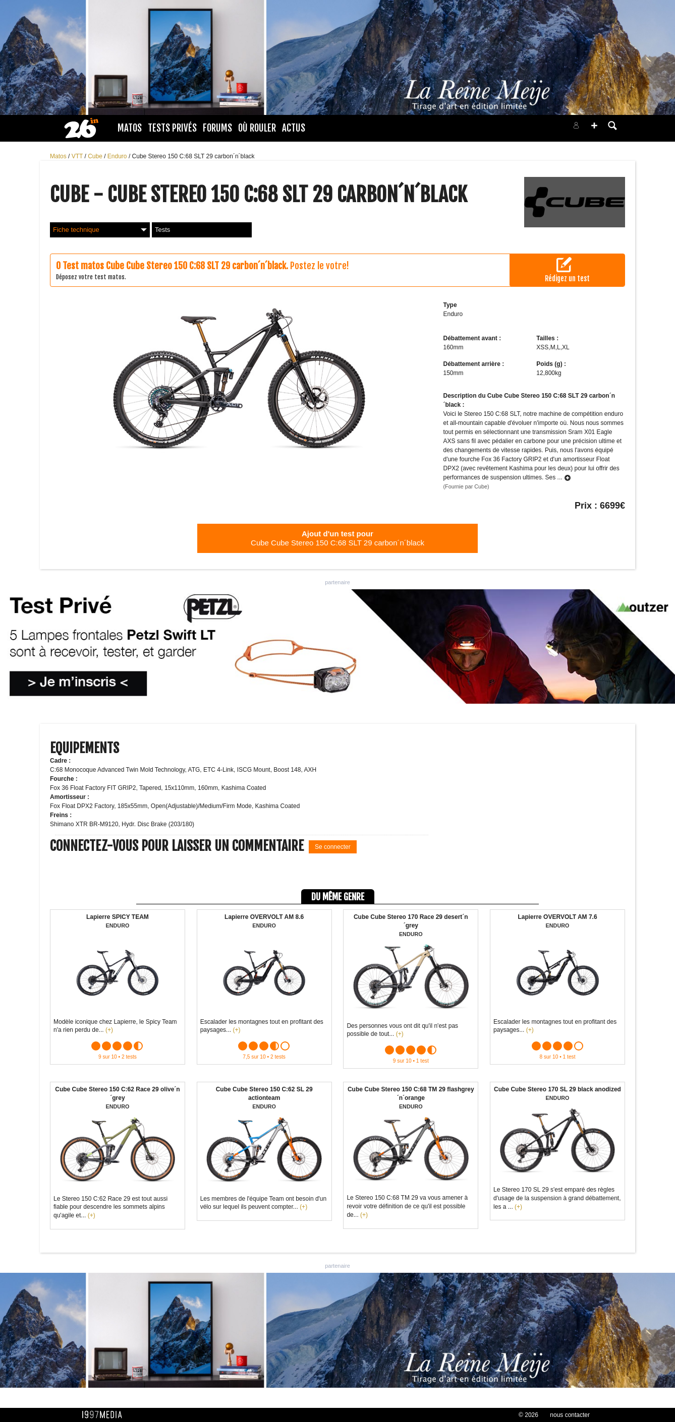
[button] (594, 125)
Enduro (118, 156)
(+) (109, 1029)
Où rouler (257, 128)
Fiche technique (100, 229)
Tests (162, 229)
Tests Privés (172, 128)
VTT (78, 156)
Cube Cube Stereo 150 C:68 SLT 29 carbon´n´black (337, 538)
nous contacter (570, 1414)
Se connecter (333, 846)
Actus (293, 128)
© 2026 (528, 1414)
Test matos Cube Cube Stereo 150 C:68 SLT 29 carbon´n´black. (175, 265)
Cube (96, 156)
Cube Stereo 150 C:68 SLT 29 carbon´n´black (193, 156)
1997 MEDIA (105, 1415)
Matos (130, 128)
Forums (217, 128)
